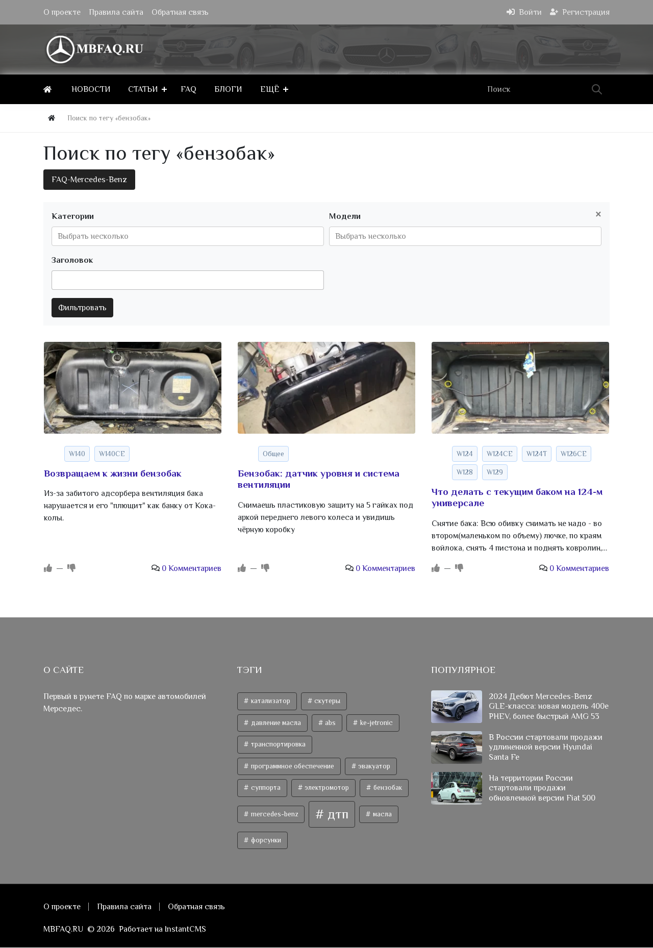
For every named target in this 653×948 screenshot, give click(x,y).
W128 (465, 472)
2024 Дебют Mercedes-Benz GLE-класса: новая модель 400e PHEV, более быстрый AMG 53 (549, 706)
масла (381, 814)
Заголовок (72, 260)
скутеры (326, 701)
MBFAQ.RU (63, 929)
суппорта (265, 788)
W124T (536, 454)
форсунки (265, 840)
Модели (345, 216)
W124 (465, 454)
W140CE (112, 454)
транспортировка (277, 745)
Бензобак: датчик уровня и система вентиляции (318, 479)
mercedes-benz (273, 814)
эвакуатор (373, 766)
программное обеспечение (291, 766)
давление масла (275, 723)
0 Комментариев (191, 568)
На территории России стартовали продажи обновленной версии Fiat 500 (542, 788)
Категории (73, 216)
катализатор (269, 701)
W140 (77, 454)
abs (329, 723)
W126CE (574, 454)
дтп (336, 814)
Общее (273, 454)
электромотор (326, 788)
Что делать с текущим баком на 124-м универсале (517, 497)
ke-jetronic (376, 723)
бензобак (387, 788)
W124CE (500, 454)
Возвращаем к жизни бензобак (113, 473)
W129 (495, 472)
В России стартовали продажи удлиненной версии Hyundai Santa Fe (545, 747)
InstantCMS (185, 929)
